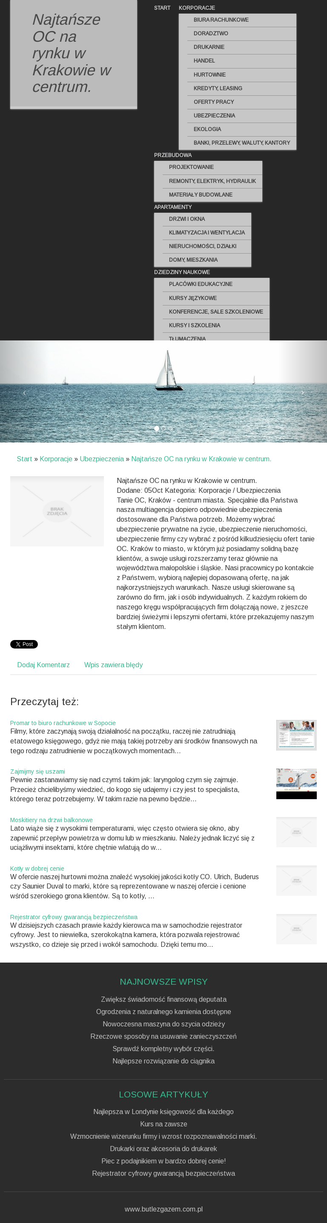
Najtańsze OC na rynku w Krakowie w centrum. (201, 459)
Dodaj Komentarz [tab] (43, 665)
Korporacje (56, 459)
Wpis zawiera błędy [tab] (113, 665)
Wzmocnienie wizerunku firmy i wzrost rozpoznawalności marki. (163, 1137)
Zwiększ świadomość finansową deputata (164, 1000)
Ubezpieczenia (102, 459)
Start (24, 459)
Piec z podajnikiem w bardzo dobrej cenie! (163, 1161)
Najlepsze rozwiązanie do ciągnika (163, 1061)
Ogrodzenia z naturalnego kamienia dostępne (163, 1012)
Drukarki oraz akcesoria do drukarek (163, 1149)
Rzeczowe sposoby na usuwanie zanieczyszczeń (163, 1037)
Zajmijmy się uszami (37, 771)
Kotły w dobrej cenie (37, 868)
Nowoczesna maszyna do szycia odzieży (164, 1024)
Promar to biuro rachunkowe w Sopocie (63, 723)
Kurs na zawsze (163, 1124)
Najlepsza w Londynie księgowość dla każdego (163, 1112)
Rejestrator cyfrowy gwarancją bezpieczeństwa (74, 917)
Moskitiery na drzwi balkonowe (51, 820)
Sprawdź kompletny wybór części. (163, 1049)
